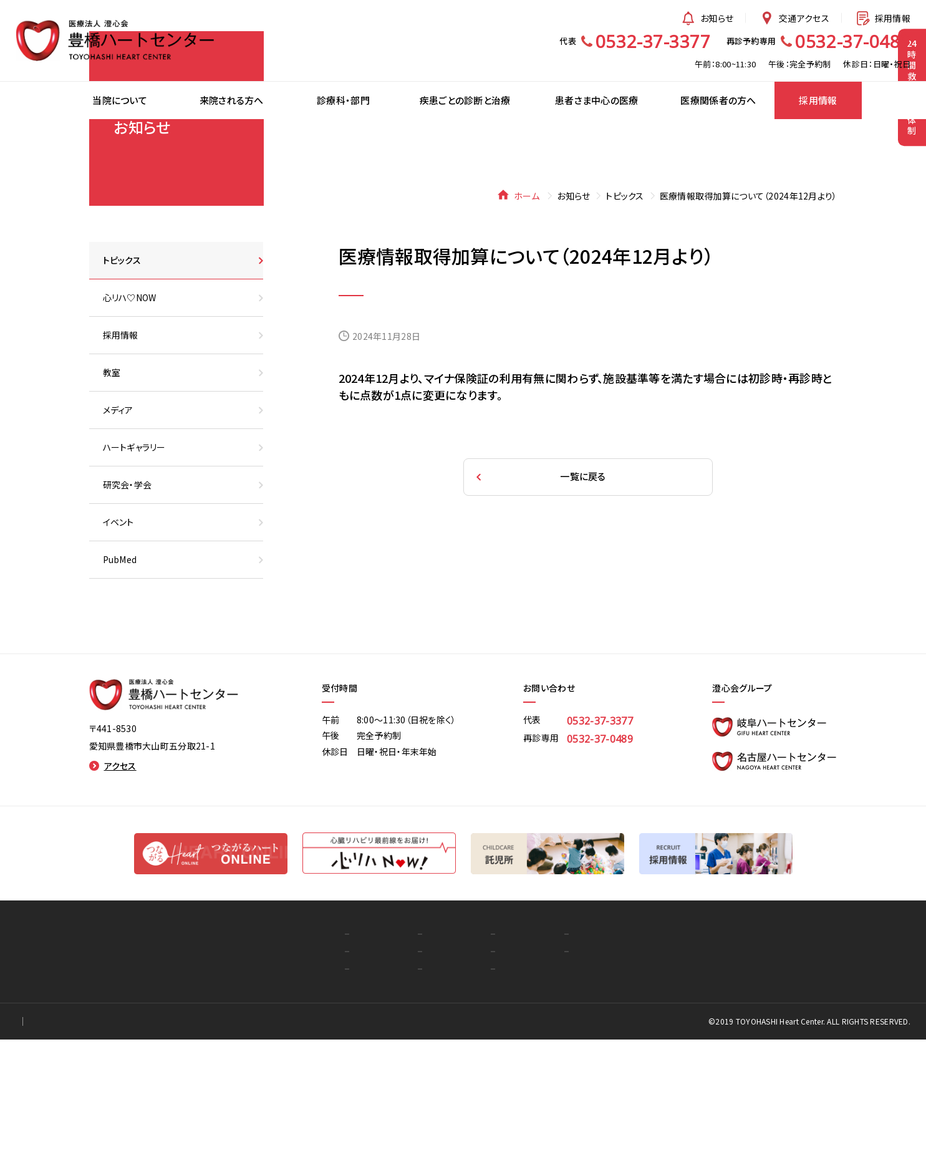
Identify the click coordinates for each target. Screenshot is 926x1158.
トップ (227, 1052)
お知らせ (706, 18)
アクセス (113, 884)
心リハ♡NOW (534, 1087)
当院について (242, 1070)
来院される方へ (246, 1087)
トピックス (624, 314)
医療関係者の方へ (543, 1052)
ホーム (519, 314)
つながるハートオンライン (556, 1070)
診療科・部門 (374, 1052)
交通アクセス (793, 18)
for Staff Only (130, 1140)
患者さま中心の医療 (389, 1087)
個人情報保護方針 (51, 1140)
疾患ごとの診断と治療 (392, 1070)
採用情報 (882, 18)
